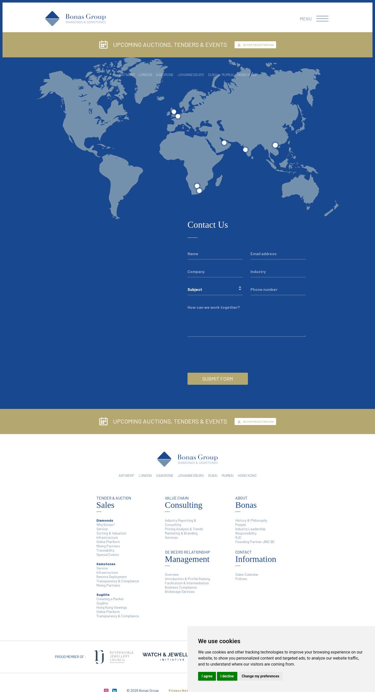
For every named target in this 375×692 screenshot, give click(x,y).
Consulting (183, 502)
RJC (238, 537)
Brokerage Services (180, 591)
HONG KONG (247, 475)
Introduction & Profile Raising (187, 578)
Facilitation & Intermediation (187, 583)
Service (102, 529)
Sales (113, 502)
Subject (195, 289)
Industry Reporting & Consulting (180, 522)
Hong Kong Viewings (111, 607)
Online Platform (108, 542)
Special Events (107, 554)
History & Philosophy (251, 520)
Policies (241, 578)
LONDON (145, 475)
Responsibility (245, 533)
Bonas (246, 502)
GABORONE (164, 475)
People (240, 524)
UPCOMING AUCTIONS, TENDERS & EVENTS (163, 44)
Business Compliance (181, 587)
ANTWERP (126, 475)
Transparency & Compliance (117, 581)
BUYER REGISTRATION (255, 45)
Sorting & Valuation (111, 533)
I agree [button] (207, 676)
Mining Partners (108, 546)
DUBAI (212, 475)
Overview (172, 574)
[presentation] (226, 347)
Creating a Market (110, 599)
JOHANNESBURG (191, 475)
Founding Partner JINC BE (255, 542)
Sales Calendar (246, 574)
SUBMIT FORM (217, 379)
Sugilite (102, 603)
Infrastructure (107, 537)
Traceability (105, 550)
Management (187, 557)
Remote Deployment (111, 576)
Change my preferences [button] (260, 676)
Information (255, 557)
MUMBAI (228, 475)
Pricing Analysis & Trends (184, 529)
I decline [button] (227, 676)
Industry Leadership (250, 529)
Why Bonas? (105, 524)
